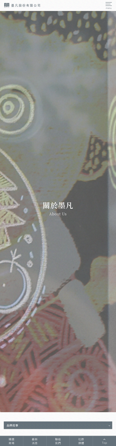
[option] (58, 211)
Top (104, 441)
